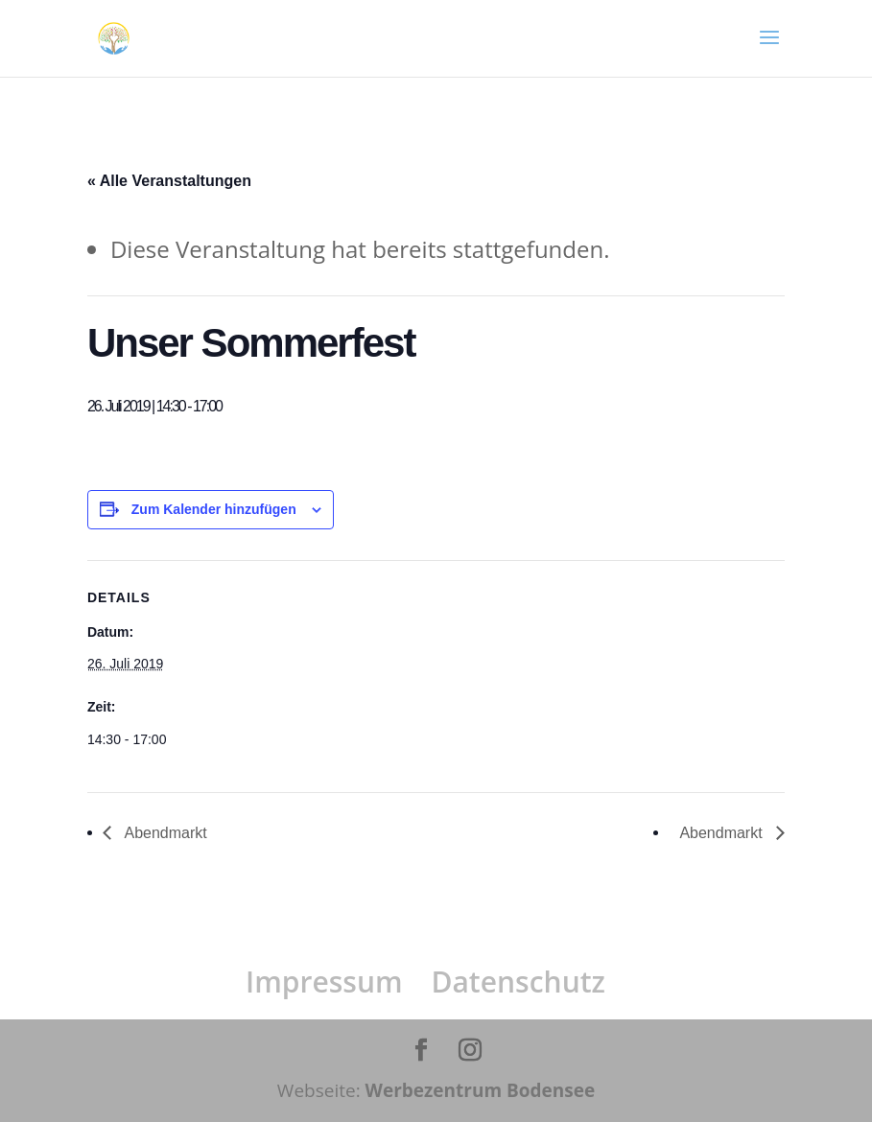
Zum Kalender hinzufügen (213, 509)
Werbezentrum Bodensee (480, 1090)
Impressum (324, 981)
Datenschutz (517, 981)
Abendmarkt (164, 833)
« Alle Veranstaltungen (169, 181)
